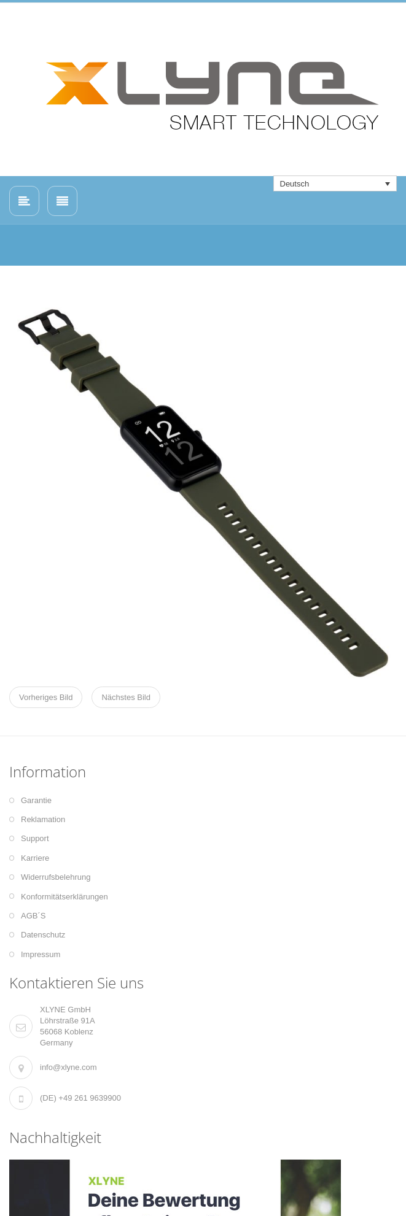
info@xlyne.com (68, 1067)
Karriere (35, 858)
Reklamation (43, 819)
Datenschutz (43, 934)
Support (35, 838)
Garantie (36, 800)
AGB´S (33, 915)
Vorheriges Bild (45, 697)
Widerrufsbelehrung (55, 877)
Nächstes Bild (125, 697)
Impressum (40, 954)
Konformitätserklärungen (64, 896)
